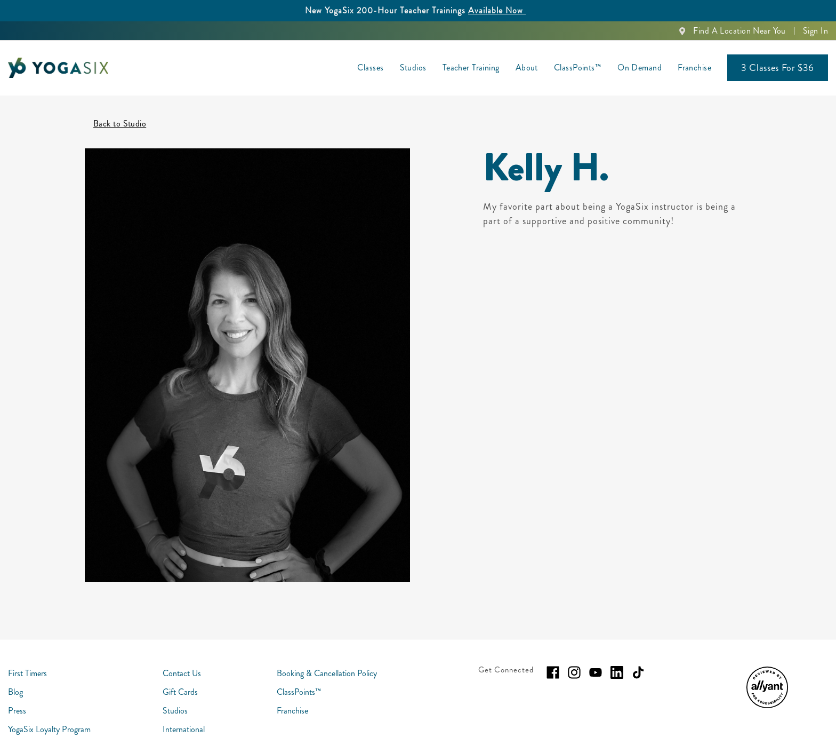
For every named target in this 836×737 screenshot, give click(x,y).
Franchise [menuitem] (694, 67)
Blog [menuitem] (15, 677)
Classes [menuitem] (370, 67)
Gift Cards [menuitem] (180, 677)
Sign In (815, 31)
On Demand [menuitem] (639, 67)
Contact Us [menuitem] (182, 659)
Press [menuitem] (17, 696)
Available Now (497, 10)
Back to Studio (119, 109)
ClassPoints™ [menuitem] (577, 67)
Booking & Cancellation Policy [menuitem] (327, 659)
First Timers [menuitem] (27, 659)
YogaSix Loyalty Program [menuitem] (49, 715)
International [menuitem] (184, 715)
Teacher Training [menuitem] (471, 67)
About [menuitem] (527, 67)
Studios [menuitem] (413, 67)
